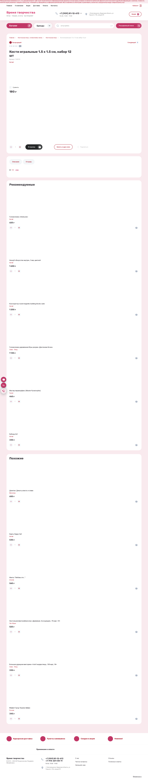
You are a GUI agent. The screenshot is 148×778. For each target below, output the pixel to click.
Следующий (132, 42)
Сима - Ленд (13, 349)
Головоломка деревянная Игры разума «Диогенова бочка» (31, 347)
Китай (11, 62)
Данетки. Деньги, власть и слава (21, 490)
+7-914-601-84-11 (54, 761)
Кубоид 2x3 (13, 434)
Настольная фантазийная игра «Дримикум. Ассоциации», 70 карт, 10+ (34, 621)
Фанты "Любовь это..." (17, 577)
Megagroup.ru (137, 776)
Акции (134, 14)
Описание (15, 162)
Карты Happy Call (15, 534)
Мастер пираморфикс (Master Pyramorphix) (25, 391)
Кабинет (135, 6)
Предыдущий (16, 42)
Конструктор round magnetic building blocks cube (27, 304)
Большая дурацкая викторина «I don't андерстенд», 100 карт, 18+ (33, 664)
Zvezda (11, 580)
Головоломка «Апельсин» (18, 217)
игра (17, 170)
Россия (11, 710)
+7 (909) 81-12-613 (69, 13)
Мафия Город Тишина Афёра (19, 708)
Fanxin (11, 393)
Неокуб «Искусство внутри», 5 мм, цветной (25, 260)
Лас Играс (12, 623)
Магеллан (12, 493)
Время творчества (21, 12)
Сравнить (16, 87)
